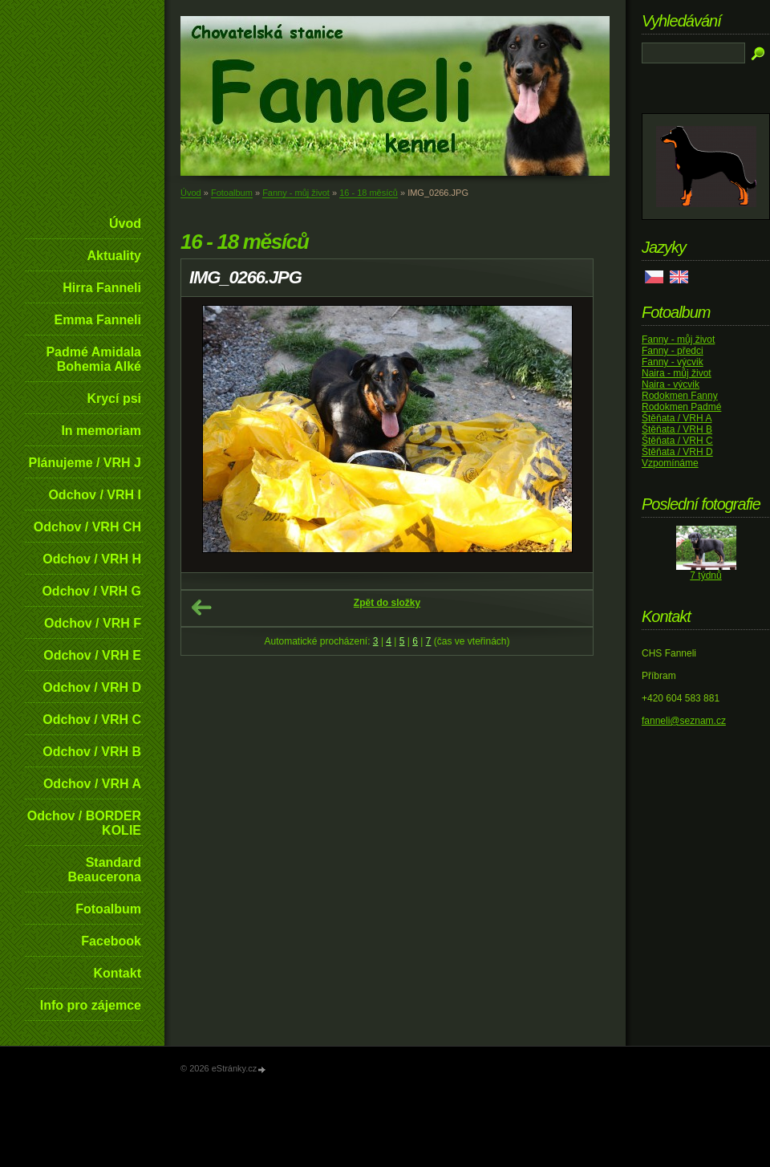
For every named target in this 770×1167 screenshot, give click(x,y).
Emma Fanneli (98, 320)
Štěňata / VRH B (677, 429)
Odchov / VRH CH (87, 527)
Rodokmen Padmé (681, 407)
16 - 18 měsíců (368, 192)
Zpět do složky (387, 602)
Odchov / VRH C (92, 719)
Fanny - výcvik (672, 362)
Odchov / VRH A (92, 784)
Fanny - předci (672, 350)
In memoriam (101, 430)
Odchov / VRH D (92, 687)
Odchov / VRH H (92, 559)
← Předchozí (201, 608)
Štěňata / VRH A (676, 418)
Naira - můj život (676, 373)
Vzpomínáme (670, 463)
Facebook (111, 941)
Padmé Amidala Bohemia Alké (93, 359)
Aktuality (114, 255)
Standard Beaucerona (104, 870)
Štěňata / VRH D (677, 451)
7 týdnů (705, 575)
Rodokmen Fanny (680, 395)
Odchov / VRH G (91, 591)
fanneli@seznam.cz (684, 720)
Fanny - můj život (296, 192)
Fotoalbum (108, 909)
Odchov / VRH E (92, 655)
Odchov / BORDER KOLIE (84, 823)
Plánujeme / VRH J (85, 463)
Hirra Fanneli (102, 288)
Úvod (125, 223)
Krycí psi (114, 398)
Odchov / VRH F (92, 623)
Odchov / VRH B (92, 751)
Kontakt (117, 973)
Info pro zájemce (90, 1005)
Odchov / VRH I (94, 495)
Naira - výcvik (670, 384)
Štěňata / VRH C (677, 440)
